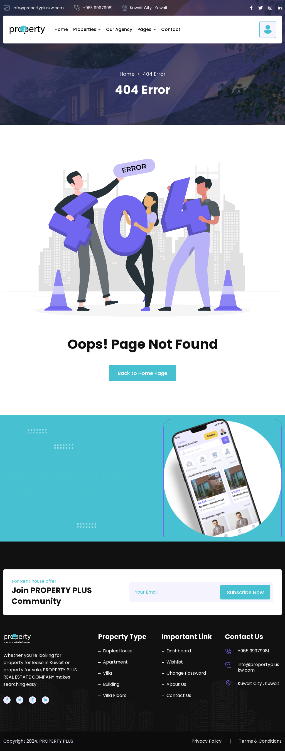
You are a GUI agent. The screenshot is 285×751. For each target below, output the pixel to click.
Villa (105, 673)
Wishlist (172, 662)
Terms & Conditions (260, 741)
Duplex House (115, 651)
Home (61, 29)
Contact (170, 29)
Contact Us (176, 695)
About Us (174, 684)
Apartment (113, 662)
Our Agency (119, 29)
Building (108, 684)
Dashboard (176, 651)
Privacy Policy (206, 741)
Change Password (184, 673)
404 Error (154, 73)
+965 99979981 (253, 651)
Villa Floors (112, 695)
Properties (84, 29)
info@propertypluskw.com (258, 667)
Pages (144, 29)
